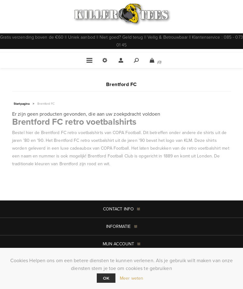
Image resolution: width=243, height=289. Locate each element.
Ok (106, 278)
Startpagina (22, 104)
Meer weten (131, 278)
